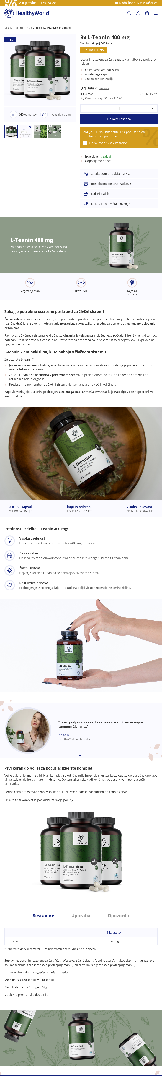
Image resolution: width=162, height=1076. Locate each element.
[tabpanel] (81, 959)
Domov (8, 27)
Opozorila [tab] (118, 915)
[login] (138, 13)
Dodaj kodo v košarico (138, 3)
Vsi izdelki (21, 27)
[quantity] (119, 108)
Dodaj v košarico (119, 119)
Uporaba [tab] (81, 915)
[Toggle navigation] (156, 13)
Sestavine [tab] (43, 915)
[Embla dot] (80, 755)
